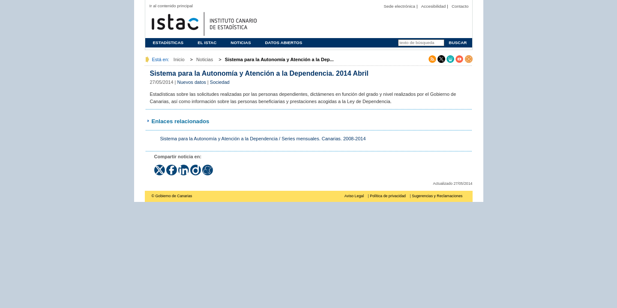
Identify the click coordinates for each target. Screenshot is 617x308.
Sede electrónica (399, 6)
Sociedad (220, 82)
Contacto (460, 6)
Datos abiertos (283, 42)
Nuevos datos (191, 82)
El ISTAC (207, 42)
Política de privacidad (388, 196)
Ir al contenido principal (171, 5)
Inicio (179, 59)
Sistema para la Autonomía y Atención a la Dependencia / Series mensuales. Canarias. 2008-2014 (263, 138)
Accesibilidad (433, 6)
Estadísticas (168, 42)
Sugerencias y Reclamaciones (437, 196)
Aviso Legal (354, 196)
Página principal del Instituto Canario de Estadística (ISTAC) (203, 23)
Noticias (241, 42)
